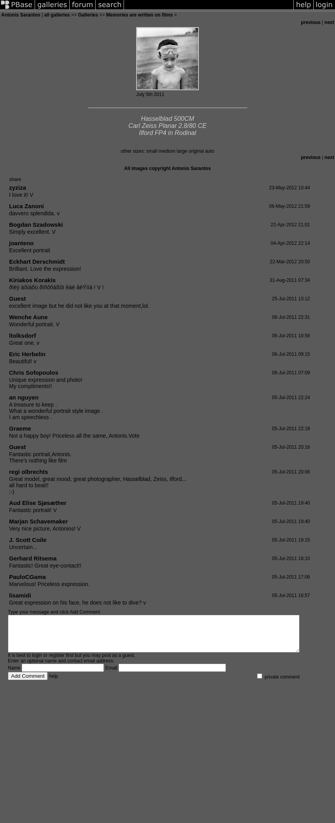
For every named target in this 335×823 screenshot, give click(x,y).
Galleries (88, 15)
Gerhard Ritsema (33, 558)
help (53, 683)
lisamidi (20, 595)
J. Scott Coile (27, 539)
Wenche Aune (28, 317)
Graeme (20, 428)
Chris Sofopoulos (33, 372)
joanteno (21, 243)
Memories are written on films (139, 15)
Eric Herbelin (27, 354)
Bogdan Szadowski (36, 224)
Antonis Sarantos (20, 15)
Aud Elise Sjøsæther (38, 502)
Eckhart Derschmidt (37, 261)
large (182, 151)
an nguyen (24, 397)
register (57, 662)
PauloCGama (27, 576)
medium (167, 151)
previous (311, 22)
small (151, 151)
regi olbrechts (28, 471)
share (15, 179)
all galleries (57, 15)
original (196, 151)
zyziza (17, 187)
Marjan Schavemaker (38, 521)
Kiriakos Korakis (32, 280)
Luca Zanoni (26, 206)
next (329, 22)
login (37, 662)
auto (209, 151)
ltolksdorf (22, 335)
